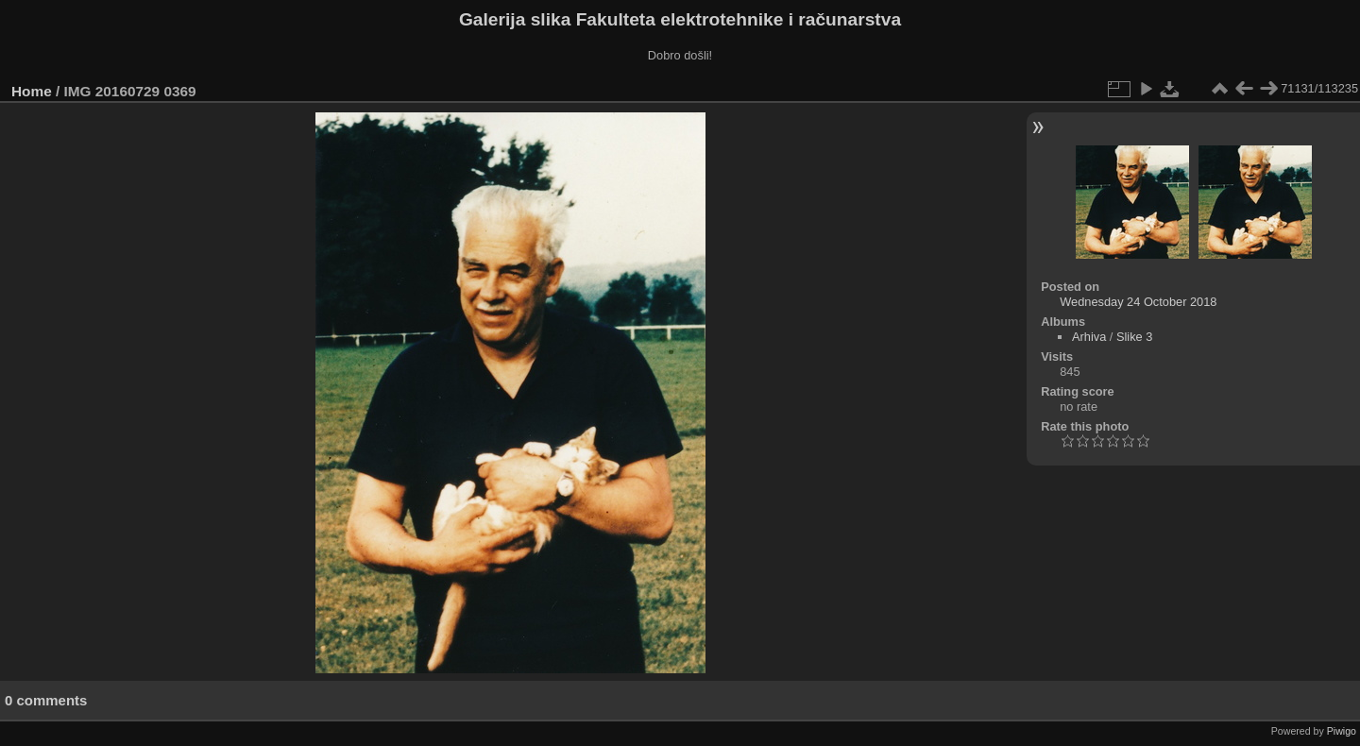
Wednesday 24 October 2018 (1138, 302)
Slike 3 (1134, 337)
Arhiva (1089, 337)
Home (31, 91)
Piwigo (1341, 731)
